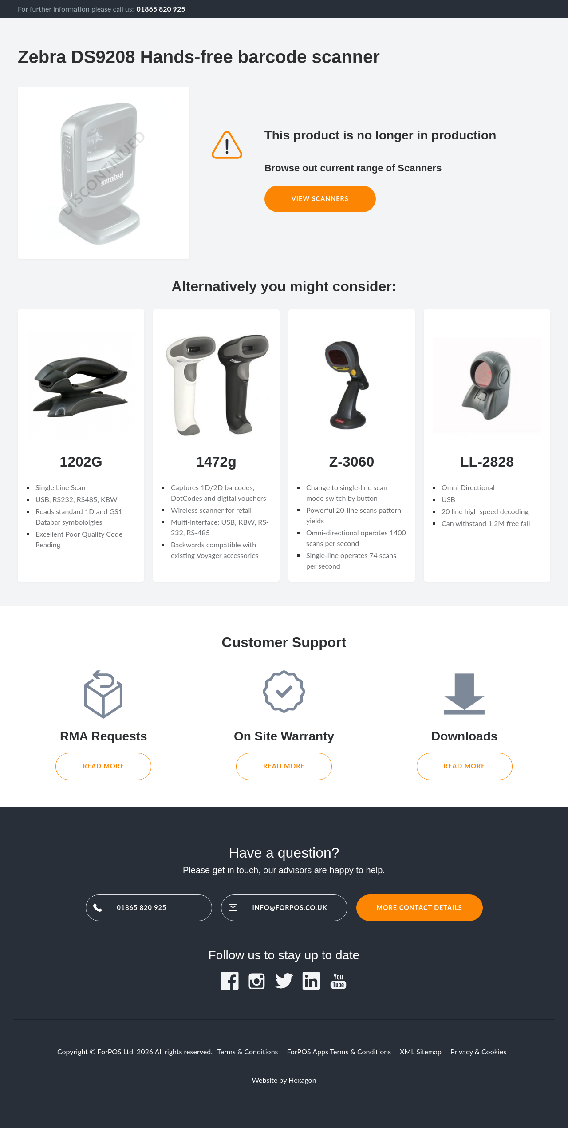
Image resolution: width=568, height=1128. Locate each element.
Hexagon (302, 1080)
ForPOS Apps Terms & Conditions (339, 1051)
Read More (103, 766)
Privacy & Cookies (478, 1051)
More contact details (419, 907)
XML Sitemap (421, 1051)
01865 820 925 (161, 8)
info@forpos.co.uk (289, 907)
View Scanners (320, 198)
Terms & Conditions (247, 1051)
